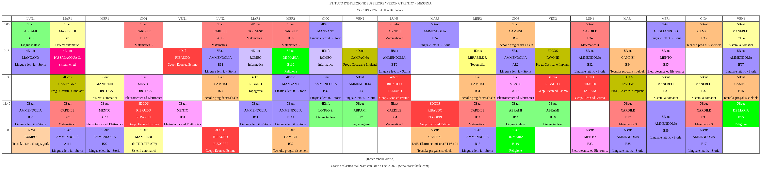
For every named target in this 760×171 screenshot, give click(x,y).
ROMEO (255, 57)
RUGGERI (143, 117)
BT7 (741, 64)
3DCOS (553, 50)
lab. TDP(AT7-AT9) (144, 143)
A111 (67, 143)
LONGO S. (325, 110)
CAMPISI (515, 31)
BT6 (30, 38)
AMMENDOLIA (435, 31)
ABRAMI (30, 31)
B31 (220, 64)
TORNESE (255, 31)
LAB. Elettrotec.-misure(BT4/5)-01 (435, 143)
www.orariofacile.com (413, 166)
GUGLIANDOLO (666, 31)
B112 (143, 38)
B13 (360, 91)
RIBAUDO (182, 57)
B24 (435, 38)
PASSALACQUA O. (67, 57)
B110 (290, 64)
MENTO (666, 57)
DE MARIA (291, 57)
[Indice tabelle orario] (380, 159)
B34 (590, 38)
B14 (515, 117)
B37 (704, 91)
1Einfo (30, 130)
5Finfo (666, 24)
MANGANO (325, 31)
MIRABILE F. (477, 57)
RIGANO (255, 84)
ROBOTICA (104, 91)
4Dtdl (182, 50)
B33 (704, 38)
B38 (666, 130)
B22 (105, 143)
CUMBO (31, 137)
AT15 (220, 38)
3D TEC (589, 77)
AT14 (741, 38)
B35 (666, 64)
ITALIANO (394, 91)
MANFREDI (67, 31)
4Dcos (360, 50)
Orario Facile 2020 (385, 166)
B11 (255, 117)
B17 (360, 117)
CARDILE (144, 31)
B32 (515, 38)
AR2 (516, 64)
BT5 (67, 38)
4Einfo (255, 24)
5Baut (30, 24)
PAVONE (553, 57)
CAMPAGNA (360, 57)
